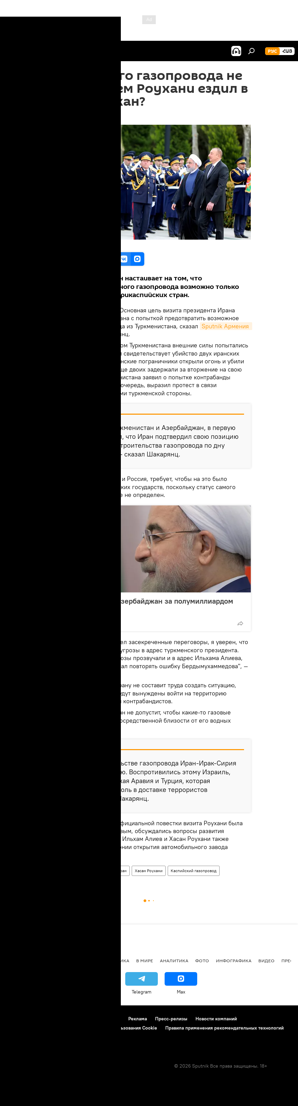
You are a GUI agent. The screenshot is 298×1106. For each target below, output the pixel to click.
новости (18, 960)
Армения (48, 960)
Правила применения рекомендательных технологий (224, 1028)
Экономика (81, 960)
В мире (144, 960)
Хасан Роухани (149, 870)
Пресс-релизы (171, 1019)
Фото (202, 960)
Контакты (109, 1019)
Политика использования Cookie (121, 1028)
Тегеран (119, 870)
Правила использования (64, 1019)
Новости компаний (216, 1019)
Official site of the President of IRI (82, 244)
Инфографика (234, 960)
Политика (116, 960)
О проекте (18, 1019)
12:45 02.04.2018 (65, 116)
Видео (266, 960)
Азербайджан (91, 870)
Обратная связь (24, 1037)
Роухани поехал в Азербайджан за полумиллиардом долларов (143, 605)
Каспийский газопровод (194, 870)
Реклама (137, 1019)
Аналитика (60, 870)
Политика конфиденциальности (42, 1028)
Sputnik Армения (226, 326)
